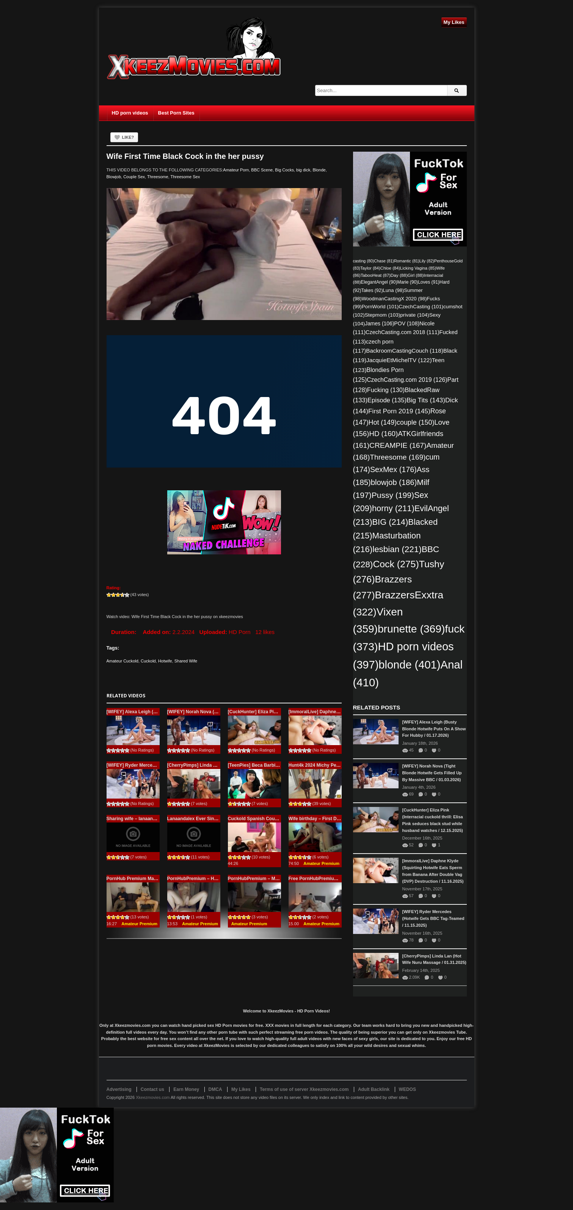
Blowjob (114, 176)
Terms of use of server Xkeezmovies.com (304, 1089)
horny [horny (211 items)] (393, 508)
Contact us (152, 1089)
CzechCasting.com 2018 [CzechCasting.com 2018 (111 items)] (402, 332)
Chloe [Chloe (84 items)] (390, 268)
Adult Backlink (373, 1089)
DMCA (215, 1089)
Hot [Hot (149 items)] (383, 422)
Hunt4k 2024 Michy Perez (316, 765)
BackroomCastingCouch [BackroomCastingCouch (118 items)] (404, 350)
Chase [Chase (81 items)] (384, 261)
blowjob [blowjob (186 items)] (394, 482)
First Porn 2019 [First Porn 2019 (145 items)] (399, 411)
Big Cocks (284, 170)
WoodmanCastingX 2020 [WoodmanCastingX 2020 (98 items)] (394, 298)
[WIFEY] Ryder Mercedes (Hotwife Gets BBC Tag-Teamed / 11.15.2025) (433, 918)
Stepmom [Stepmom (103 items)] (382, 315)
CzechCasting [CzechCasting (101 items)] (421, 306)
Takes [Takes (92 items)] (372, 290)
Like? (128, 137)
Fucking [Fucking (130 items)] (386, 389)
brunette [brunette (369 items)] (411, 629)
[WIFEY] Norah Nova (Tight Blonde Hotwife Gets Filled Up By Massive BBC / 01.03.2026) (432, 773)
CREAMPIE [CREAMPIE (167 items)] (397, 445)
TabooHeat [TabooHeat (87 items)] (376, 275)
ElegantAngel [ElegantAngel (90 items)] (379, 282)
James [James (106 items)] (379, 323)
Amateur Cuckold (122, 661)
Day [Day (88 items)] (399, 275)
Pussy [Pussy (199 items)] (393, 495)
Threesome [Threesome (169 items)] (397, 457)
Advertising (119, 1089)
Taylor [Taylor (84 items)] (370, 268)
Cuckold (148, 661)
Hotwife (165, 661)
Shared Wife (186, 661)
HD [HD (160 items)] (383, 434)
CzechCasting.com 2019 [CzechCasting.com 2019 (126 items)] (407, 380)
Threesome (157, 176)
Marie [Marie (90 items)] (407, 282)
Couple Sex (134, 176)
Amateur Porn (236, 170)
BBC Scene (262, 170)
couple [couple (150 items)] (415, 422)
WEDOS (407, 1089)
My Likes (454, 22)
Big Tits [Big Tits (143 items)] (426, 400)
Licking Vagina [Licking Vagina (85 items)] (418, 268)
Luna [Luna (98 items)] (393, 290)
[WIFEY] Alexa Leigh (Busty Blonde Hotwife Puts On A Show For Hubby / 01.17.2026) (434, 729)
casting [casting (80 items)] (363, 261)
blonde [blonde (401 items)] (409, 665)
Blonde (318, 170)
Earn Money (186, 1089)
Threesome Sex (185, 176)
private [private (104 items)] (414, 315)
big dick (303, 170)
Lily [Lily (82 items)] (426, 261)
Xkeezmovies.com (153, 1097)
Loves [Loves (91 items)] (429, 282)
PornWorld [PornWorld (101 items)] (380, 306)
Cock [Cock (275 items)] (396, 564)
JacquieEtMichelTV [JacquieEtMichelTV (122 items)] (399, 360)
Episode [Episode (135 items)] (387, 400)
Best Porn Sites (176, 113)
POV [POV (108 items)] (406, 323)
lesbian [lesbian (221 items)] (396, 549)
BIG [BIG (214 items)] (390, 522)
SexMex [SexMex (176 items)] (393, 469)
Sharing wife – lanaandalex (136, 818)
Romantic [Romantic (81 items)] (406, 261)
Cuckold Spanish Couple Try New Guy (269, 818)
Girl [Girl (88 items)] (416, 275)
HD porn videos (130, 113)
